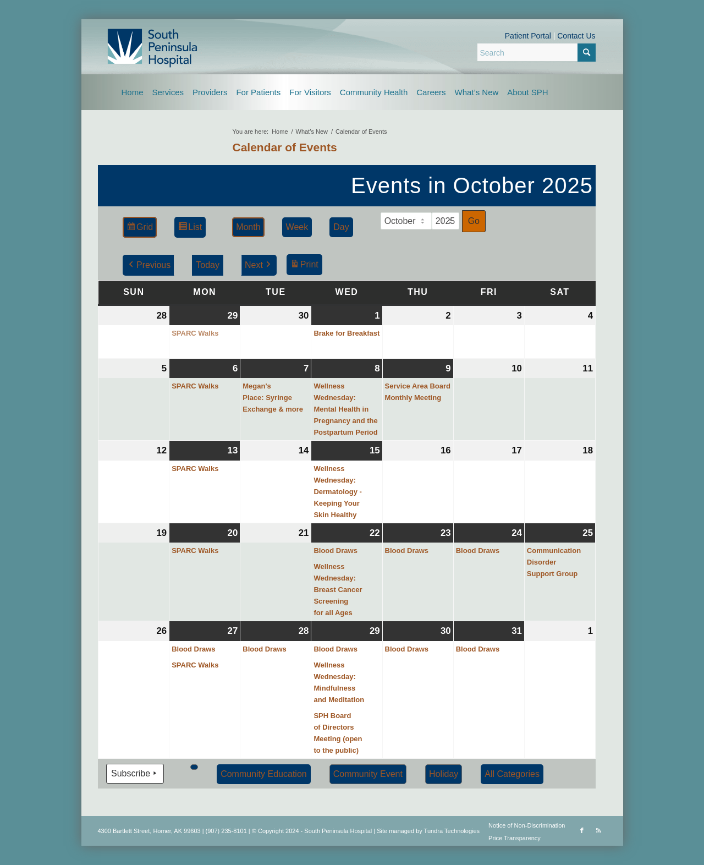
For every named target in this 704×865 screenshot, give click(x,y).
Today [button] (207, 265)
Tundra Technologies (452, 831)
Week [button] (296, 227)
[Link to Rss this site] (598, 830)
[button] (194, 767)
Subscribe (135, 774)
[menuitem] (132, 92)
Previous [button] (148, 265)
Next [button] (258, 265)
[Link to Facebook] (582, 830)
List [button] (190, 229)
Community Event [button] (367, 774)
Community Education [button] (264, 774)
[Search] (536, 52)
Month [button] (248, 227)
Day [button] (341, 227)
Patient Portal (528, 35)
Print (303, 266)
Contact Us (576, 35)
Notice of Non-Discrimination (526, 825)
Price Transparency (514, 838)
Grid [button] (139, 229)
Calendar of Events (285, 147)
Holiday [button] (443, 774)
